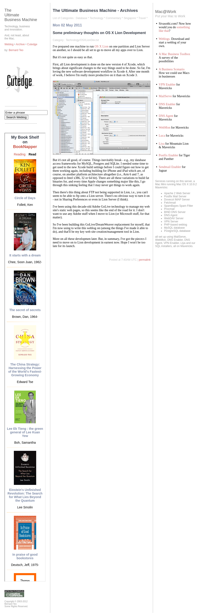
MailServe (165, 96)
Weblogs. (164, 39)
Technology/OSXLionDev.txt (82, 40)
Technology (96, 18)
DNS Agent (166, 116)
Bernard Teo (16, 50)
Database (81, 18)
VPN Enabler (167, 84)
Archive (20, 44)
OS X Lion (101, 46)
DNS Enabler (167, 104)
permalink (145, 259)
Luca (162, 135)
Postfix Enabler (168, 155)
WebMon (164, 127)
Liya (162, 143)
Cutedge (32, 44)
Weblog (9, 44)
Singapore (130, 18)
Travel (142, 18)
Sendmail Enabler (170, 167)
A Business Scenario (171, 69)
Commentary (113, 18)
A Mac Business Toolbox (174, 54)
